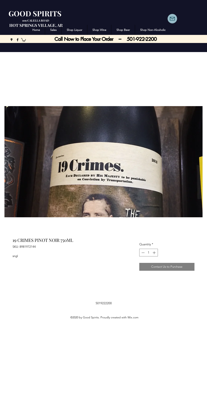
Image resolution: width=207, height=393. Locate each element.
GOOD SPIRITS (34, 13)
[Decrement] (142, 252)
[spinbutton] (148, 252)
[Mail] (172, 18)
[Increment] (154, 252)
